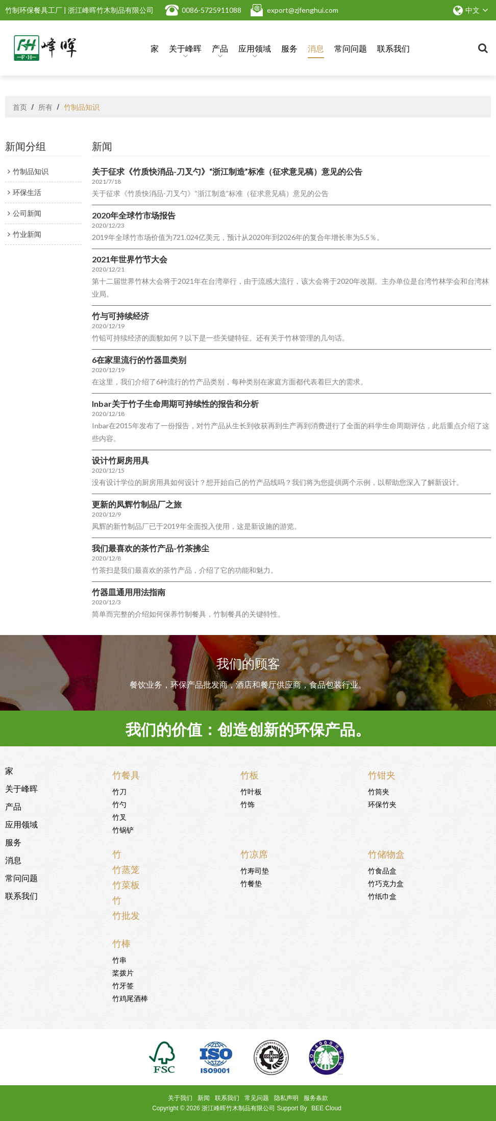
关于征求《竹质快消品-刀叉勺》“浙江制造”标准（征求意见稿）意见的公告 (227, 171)
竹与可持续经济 (120, 316)
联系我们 (393, 48)
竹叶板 (251, 791)
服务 (289, 48)
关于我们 (180, 1098)
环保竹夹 (382, 803)
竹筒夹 (378, 791)
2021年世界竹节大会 (129, 259)
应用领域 (254, 50)
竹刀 (119, 791)
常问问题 (350, 48)
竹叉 (119, 816)
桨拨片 (123, 972)
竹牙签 (123, 985)
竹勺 (119, 803)
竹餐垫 (251, 883)
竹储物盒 (386, 853)
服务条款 (316, 1098)
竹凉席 (254, 853)
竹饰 (247, 803)
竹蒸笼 (126, 868)
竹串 (119, 959)
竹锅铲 (123, 829)
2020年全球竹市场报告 (134, 215)
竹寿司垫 (254, 870)
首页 (20, 107)
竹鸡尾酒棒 (130, 997)
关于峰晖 (185, 50)
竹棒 (121, 942)
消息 (316, 48)
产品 (220, 50)
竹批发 (126, 914)
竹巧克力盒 (386, 883)
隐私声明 (286, 1098)
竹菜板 (126, 884)
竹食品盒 (382, 870)
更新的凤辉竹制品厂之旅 (137, 504)
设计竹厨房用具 (120, 460)
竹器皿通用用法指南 (128, 592)
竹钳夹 (381, 774)
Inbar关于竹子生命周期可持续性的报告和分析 (175, 403)
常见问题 (256, 1098)
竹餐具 (126, 774)
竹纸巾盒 (382, 895)
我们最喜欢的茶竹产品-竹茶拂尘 (150, 548)
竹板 (249, 774)
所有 (45, 107)
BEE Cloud (326, 1108)
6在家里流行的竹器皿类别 (139, 359)
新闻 (203, 1098)
